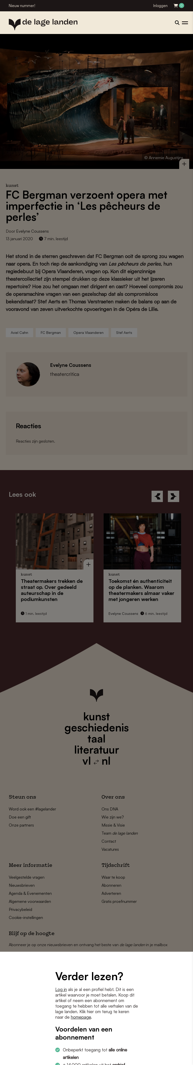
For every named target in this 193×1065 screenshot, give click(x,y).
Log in (61, 989)
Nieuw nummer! (22, 5)
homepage (81, 1017)
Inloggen (160, 5)
